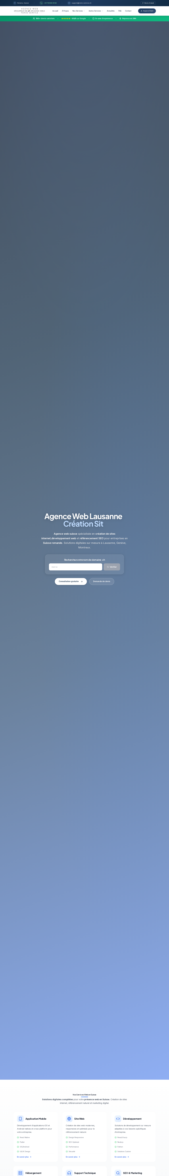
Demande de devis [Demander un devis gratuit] (101, 581)
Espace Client (147, 11)
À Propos (65, 11)
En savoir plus (24, 1157)
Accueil (55, 11)
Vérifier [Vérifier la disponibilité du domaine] (112, 567)
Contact (128, 11)
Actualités (111, 11)
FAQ (119, 11)
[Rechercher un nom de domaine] (75, 566)
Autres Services (96, 11)
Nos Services (79, 11)
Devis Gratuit (148, 3)
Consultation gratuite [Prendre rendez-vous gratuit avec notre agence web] (71, 581)
